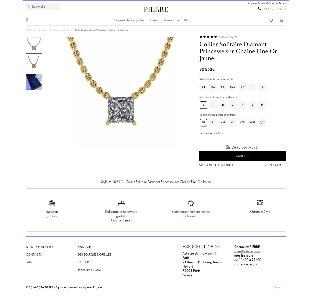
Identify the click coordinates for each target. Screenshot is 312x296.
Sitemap (278, 287)
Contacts (34, 254)
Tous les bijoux (89, 270)
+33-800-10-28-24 (274, 9)
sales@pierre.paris (247, 251)
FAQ (29, 262)
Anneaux (84, 247)
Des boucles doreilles (94, 254)
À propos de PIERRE (40, 247)
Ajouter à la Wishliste (218, 165)
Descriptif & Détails (209, 133)
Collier (83, 262)
